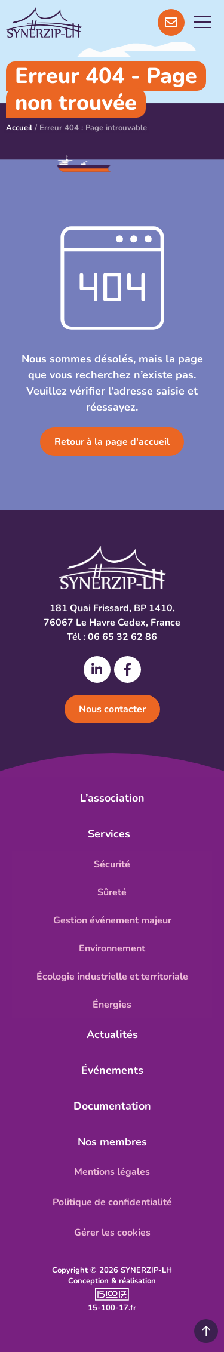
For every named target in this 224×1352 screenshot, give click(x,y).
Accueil (19, 127)
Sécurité (112, 864)
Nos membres (112, 1142)
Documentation (112, 1106)
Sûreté (112, 892)
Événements (112, 1070)
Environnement (112, 948)
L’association (112, 798)
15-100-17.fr (112, 1307)
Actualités (112, 1034)
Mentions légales (112, 1171)
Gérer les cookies (112, 1232)
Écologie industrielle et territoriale (112, 976)
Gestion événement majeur (112, 920)
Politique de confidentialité (112, 1202)
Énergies (112, 1004)
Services (112, 834)
